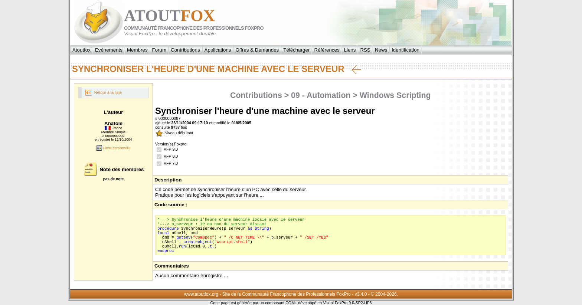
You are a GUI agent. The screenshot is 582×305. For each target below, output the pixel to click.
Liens (350, 50)
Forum (159, 50)
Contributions (185, 50)
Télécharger (296, 50)
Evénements (108, 50)
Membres (137, 50)
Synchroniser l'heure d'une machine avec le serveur (216, 69)
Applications (218, 50)
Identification (405, 50)
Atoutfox (81, 50)
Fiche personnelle (113, 148)
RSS (365, 50)
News (381, 50)
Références (326, 50)
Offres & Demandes (257, 50)
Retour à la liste (103, 93)
